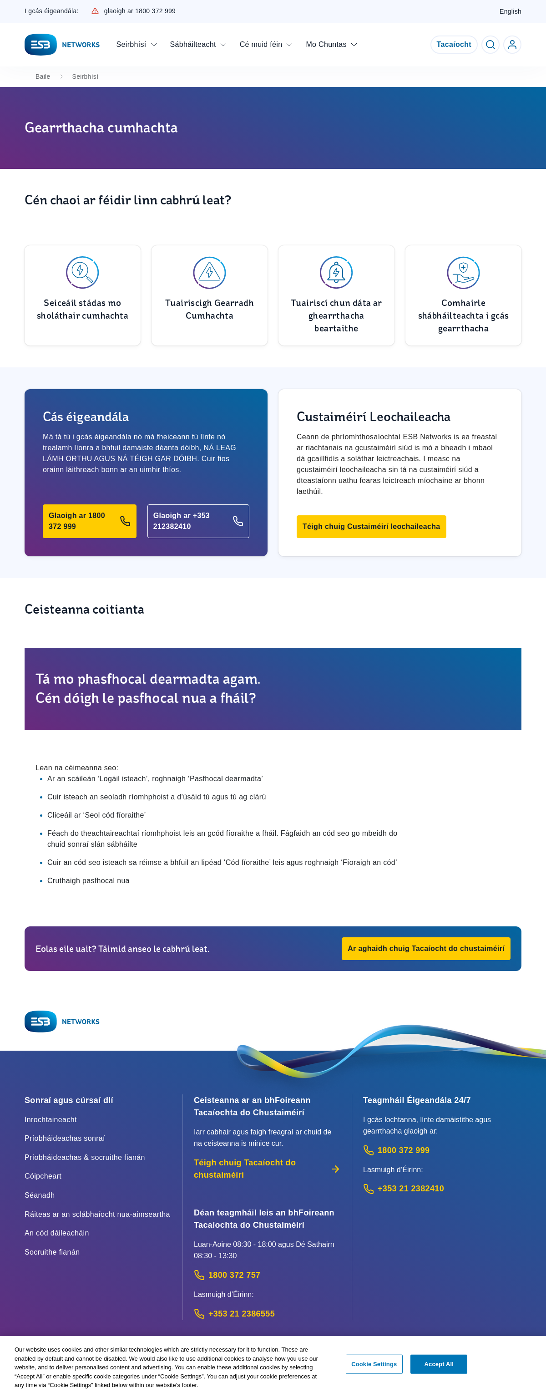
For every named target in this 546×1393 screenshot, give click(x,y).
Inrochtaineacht (51, 1120)
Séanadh (40, 1195)
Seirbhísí (85, 76)
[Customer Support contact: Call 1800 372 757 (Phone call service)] (267, 1275)
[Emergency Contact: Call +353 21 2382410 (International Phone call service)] (442, 1189)
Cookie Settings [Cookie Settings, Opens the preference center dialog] (374, 1367)
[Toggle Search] (490, 45)
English (510, 11)
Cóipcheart (43, 1176)
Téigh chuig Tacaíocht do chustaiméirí (267, 1168)
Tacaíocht (454, 44)
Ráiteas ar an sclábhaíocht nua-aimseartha (97, 1214)
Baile (43, 76)
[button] (89, 521)
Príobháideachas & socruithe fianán (85, 1157)
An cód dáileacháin (57, 1233)
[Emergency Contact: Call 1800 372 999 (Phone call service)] (442, 1150)
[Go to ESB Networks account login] (512, 45)
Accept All (439, 1367)
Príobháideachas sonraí (65, 1138)
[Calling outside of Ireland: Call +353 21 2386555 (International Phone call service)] (267, 1314)
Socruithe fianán (52, 1252)
